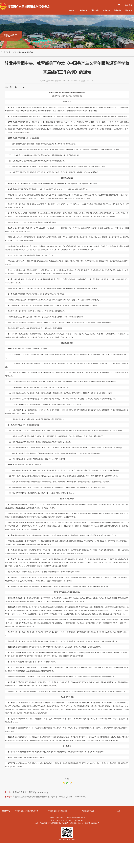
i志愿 (118, 811)
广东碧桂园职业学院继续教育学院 (26, 811)
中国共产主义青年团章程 (24, 792)
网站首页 (72, 10)
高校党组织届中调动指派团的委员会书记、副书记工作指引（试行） (43, 796)
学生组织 (117, 10)
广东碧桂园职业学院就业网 (57, 811)
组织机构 (83, 10)
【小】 (11, 87)
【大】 (16, 87)
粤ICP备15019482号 (92, 823)
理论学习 (128, 10)
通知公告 (94, 10)
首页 (14, 52)
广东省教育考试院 (88, 811)
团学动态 (106, 10)
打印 (23, 87)
